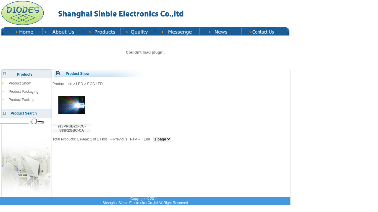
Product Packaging (23, 92)
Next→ (135, 139)
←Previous (118, 139)
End (147, 139)
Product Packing (21, 100)
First (103, 139)
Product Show (20, 83)
